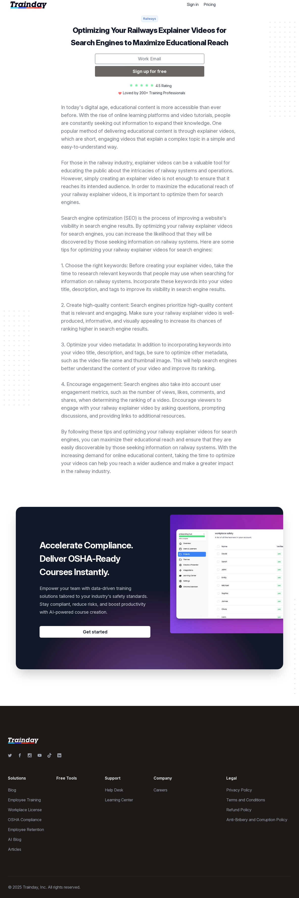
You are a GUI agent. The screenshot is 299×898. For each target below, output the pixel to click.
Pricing (210, 4)
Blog (12, 789)
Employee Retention (26, 829)
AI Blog (14, 839)
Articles (14, 849)
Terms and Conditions (245, 799)
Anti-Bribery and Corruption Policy (256, 819)
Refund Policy (239, 809)
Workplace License (25, 809)
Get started (95, 631)
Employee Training (24, 799)
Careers (160, 789)
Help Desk (114, 789)
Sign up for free (149, 71)
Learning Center (119, 799)
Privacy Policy (239, 789)
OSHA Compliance (25, 819)
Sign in (193, 4)
